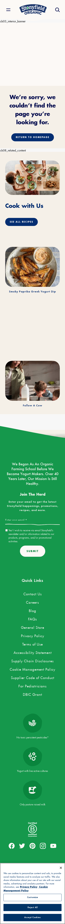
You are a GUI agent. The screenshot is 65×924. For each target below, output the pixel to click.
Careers (32, 602)
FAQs (32, 618)
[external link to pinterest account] (32, 846)
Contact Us (32, 593)
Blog (32, 610)
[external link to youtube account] (53, 846)
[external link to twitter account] (22, 846)
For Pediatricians (32, 685)
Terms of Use (32, 644)
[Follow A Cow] (32, 381)
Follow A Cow (32, 405)
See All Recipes (21, 222)
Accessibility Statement (33, 652)
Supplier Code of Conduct (32, 677)
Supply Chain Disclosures (32, 660)
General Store (32, 627)
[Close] (61, 868)
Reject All (32, 907)
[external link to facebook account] (12, 846)
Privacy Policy (32, 635)
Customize (32, 897)
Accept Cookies (32, 917)
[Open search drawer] (57, 10)
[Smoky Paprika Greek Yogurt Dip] (32, 267)
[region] (32, 893)
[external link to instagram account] (43, 846)
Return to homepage (32, 137)
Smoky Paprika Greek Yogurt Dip (32, 291)
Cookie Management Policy (32, 669)
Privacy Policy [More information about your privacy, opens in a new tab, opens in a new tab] (28, 886)
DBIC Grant (32, 694)
